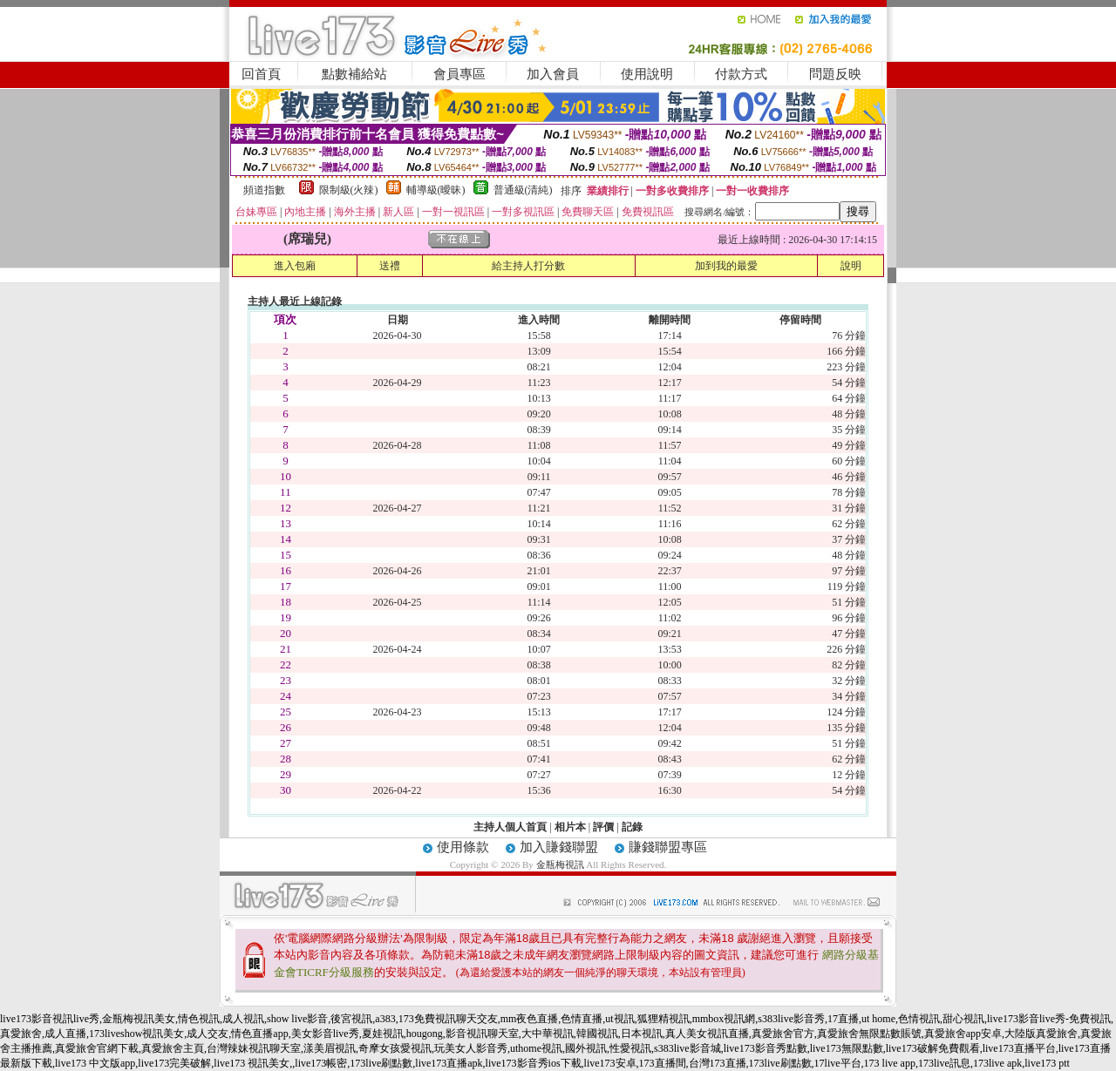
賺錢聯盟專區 (668, 847)
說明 (850, 266)
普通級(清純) (523, 190)
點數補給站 (354, 74)
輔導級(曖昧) (436, 190)
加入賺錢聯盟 (559, 847)
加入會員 (553, 74)
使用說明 (647, 74)
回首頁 (261, 74)
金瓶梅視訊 (560, 864)
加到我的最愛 (726, 266)
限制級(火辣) (348, 190)
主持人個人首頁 (510, 827)
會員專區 (459, 74)
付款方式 (741, 74)
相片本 (570, 827)
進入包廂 (295, 266)
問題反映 (835, 74)
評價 (603, 827)
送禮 (389, 266)
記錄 (632, 827)
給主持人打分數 (528, 266)
